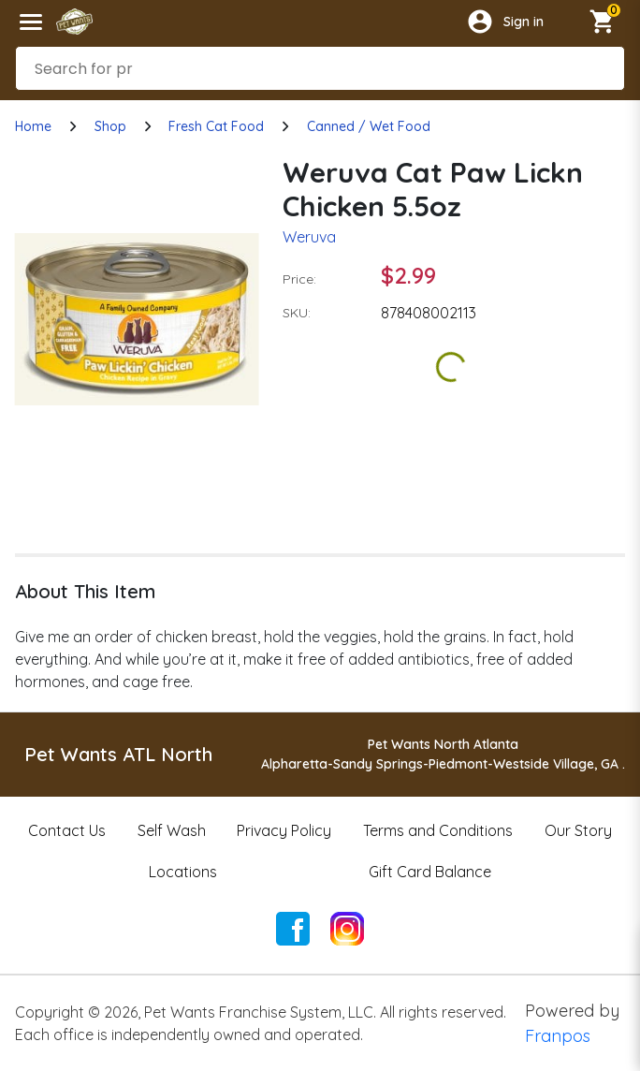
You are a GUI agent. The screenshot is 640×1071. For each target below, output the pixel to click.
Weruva (309, 236)
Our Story (578, 830)
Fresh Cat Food (216, 126)
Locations (183, 871)
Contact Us (67, 830)
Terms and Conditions (438, 830)
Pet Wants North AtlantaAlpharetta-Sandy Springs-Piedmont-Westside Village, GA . (443, 754)
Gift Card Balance (430, 871)
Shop (110, 126)
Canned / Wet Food (368, 126)
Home (33, 126)
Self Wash (172, 830)
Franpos (557, 1036)
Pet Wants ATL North (118, 754)
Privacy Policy (284, 830)
